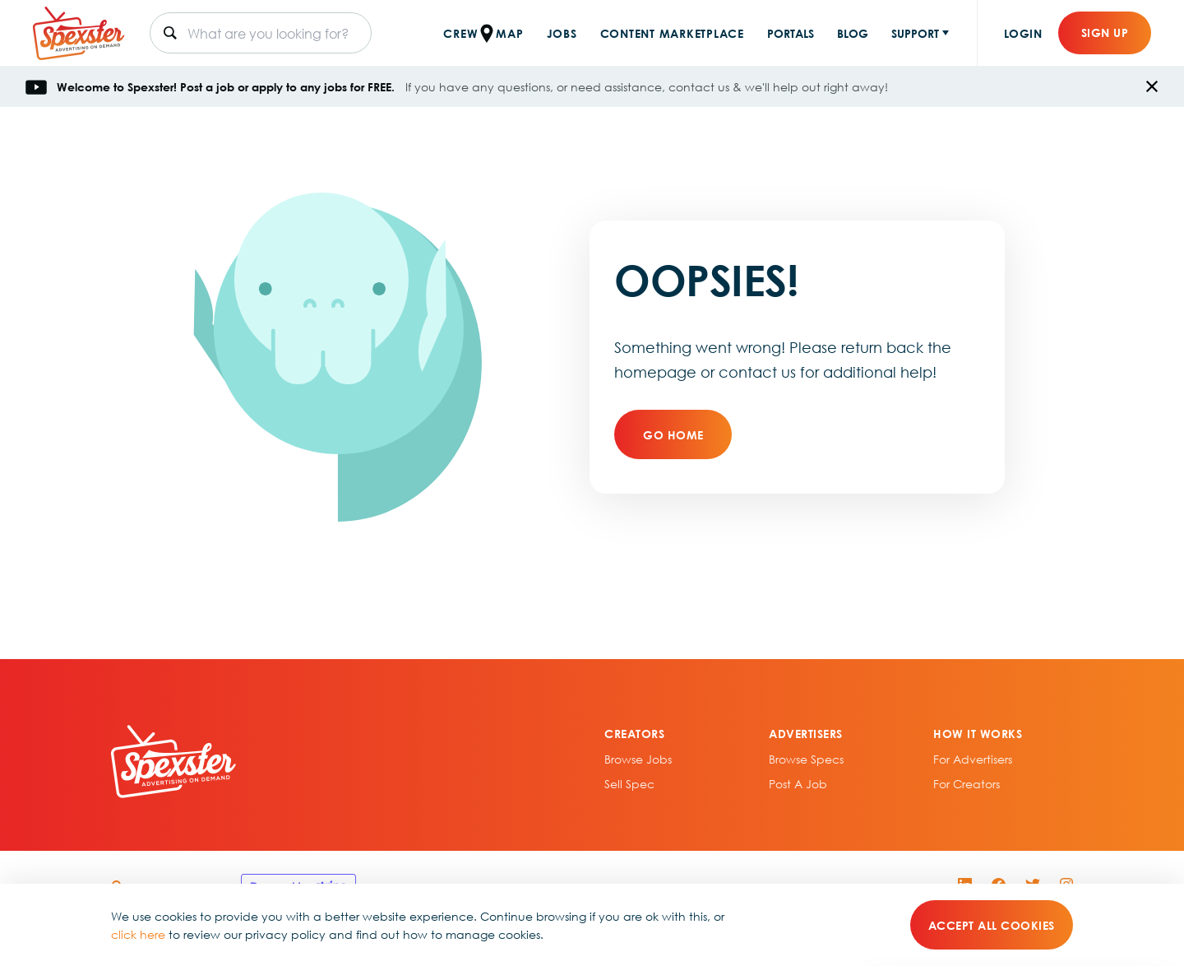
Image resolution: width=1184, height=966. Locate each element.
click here (138, 934)
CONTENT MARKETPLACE (672, 33)
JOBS (562, 33)
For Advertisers (972, 758)
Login (1023, 33)
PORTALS (790, 33)
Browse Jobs (638, 758)
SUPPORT (915, 33)
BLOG (852, 33)
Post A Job (798, 783)
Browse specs (806, 758)
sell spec (629, 783)
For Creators (966, 783)
